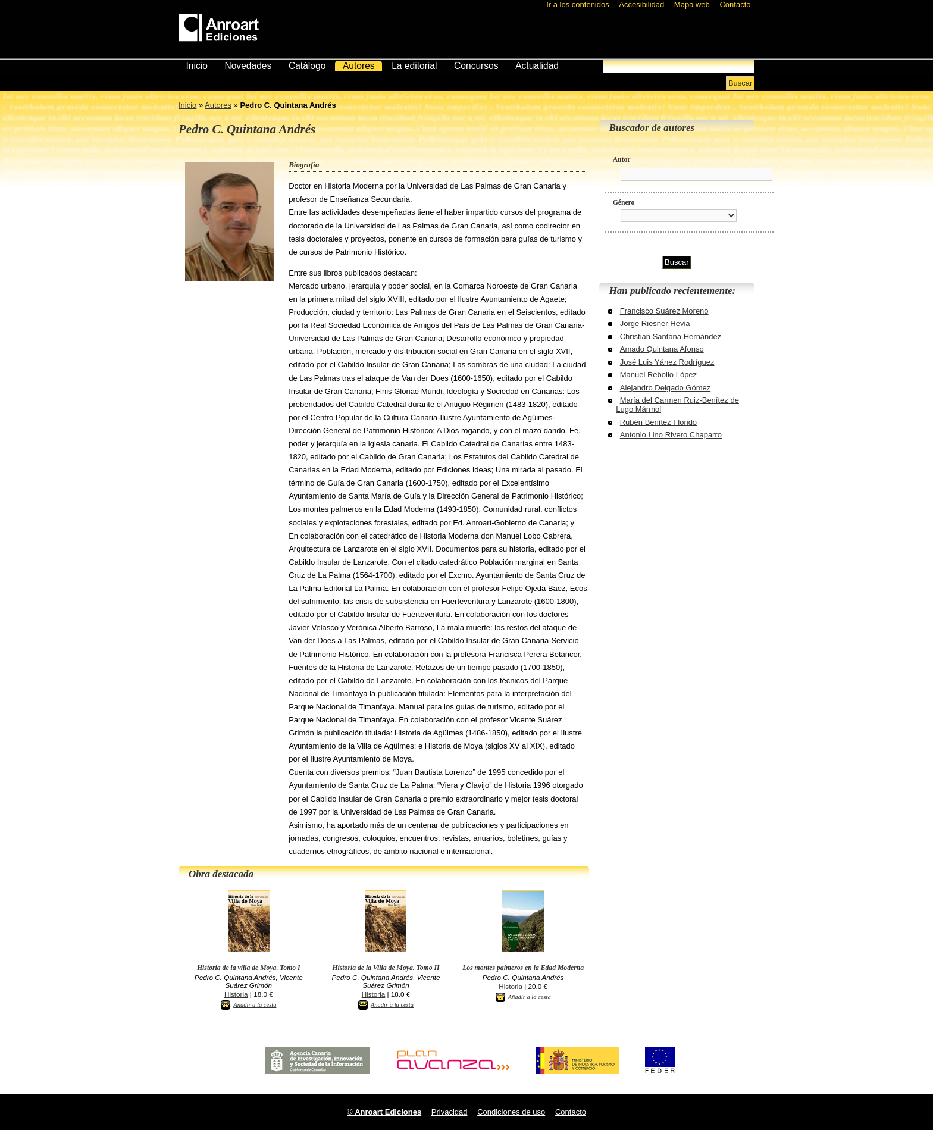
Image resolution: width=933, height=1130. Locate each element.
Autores (359, 66)
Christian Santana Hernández (671, 336)
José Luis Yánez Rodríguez (667, 362)
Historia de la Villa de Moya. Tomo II (385, 968)
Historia (236, 994)
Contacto (734, 4)
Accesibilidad (641, 4)
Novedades (247, 66)
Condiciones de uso (511, 1111)
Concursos (476, 66)
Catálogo (307, 66)
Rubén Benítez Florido (658, 422)
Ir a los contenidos (577, 4)
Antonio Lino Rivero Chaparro (671, 434)
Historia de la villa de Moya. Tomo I (248, 968)
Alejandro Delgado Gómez (665, 387)
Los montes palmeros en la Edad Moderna (523, 968)
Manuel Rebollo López (658, 374)
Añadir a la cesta (254, 1004)
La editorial (414, 66)
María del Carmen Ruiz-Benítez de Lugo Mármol (677, 405)
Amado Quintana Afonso (662, 349)
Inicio (196, 66)
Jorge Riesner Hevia (655, 323)
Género (624, 202)
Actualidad (537, 66)
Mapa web (692, 4)
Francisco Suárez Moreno (664, 310)
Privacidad (449, 1111)
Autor (622, 160)
